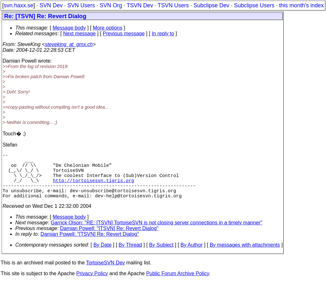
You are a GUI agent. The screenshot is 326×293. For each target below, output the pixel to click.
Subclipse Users (254, 5)
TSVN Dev (140, 5)
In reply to (163, 33)
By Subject (161, 256)
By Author (191, 256)
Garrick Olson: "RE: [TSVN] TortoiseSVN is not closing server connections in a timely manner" (156, 234)
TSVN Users (173, 5)
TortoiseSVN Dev (105, 274)
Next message (79, 33)
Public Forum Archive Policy (177, 285)
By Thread (130, 256)
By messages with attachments (245, 256)
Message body (69, 28)
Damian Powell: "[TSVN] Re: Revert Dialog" (109, 239)
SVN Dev (50, 5)
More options (108, 28)
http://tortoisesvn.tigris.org (93, 188)
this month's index (301, 5)
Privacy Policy (92, 285)
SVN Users (81, 5)
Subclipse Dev (211, 5)
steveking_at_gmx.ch (69, 44)
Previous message (124, 33)
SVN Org (111, 5)
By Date (102, 256)
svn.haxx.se (18, 5)
